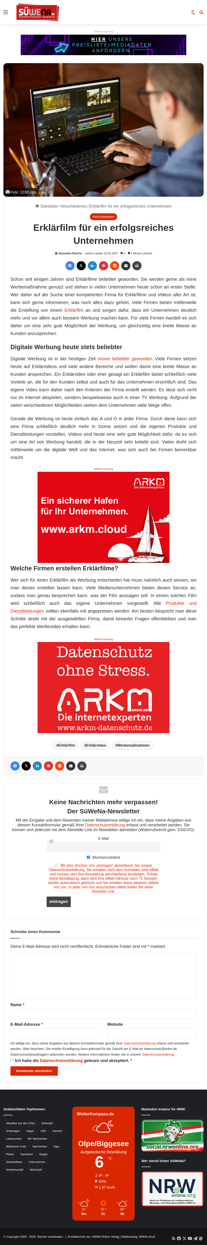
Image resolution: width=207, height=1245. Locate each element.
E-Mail (103, 838)
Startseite (46, 206)
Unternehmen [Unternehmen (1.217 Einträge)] (37, 1162)
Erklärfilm (74, 310)
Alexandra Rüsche (70, 253)
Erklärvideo (96, 745)
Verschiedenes (73, 206)
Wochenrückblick (103, 857)
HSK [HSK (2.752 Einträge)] (43, 1131)
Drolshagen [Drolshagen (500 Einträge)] (13, 1131)
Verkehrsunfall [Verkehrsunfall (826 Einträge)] (14, 1169)
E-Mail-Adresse (26, 1024)
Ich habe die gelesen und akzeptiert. (71, 1060)
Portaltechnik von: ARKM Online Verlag (93, 1236)
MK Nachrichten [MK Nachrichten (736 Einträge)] (37, 1138)
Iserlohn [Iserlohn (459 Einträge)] (57, 1131)
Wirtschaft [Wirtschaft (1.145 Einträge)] (36, 1169)
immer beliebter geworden (125, 358)
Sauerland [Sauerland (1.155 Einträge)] (26, 1154)
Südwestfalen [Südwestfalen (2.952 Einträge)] (14, 1162)
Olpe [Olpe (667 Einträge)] (56, 1146)
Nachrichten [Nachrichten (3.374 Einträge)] (40, 1146)
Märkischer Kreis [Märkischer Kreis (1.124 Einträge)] (16, 1146)
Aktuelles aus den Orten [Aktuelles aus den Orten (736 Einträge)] (20, 1123)
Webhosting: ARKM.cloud (138, 1236)
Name (17, 1005)
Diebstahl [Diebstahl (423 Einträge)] (47, 1123)
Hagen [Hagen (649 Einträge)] (30, 1131)
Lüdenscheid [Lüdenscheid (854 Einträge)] (13, 1138)
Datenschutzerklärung (105, 825)
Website (115, 1024)
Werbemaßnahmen (133, 745)
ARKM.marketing (103, 31)
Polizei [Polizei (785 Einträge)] (10, 1154)
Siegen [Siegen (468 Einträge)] (43, 1154)
